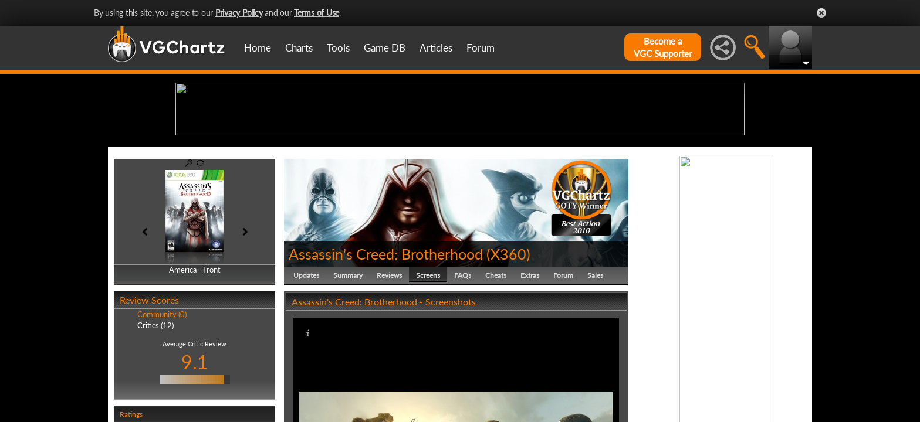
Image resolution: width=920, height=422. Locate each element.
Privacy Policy (239, 13)
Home (257, 48)
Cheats (495, 366)
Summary (348, 366)
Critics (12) (155, 416)
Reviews (389, 366)
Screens (428, 366)
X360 (508, 344)
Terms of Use (316, 13)
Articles (436, 48)
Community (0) (162, 405)
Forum (480, 48)
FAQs (462, 366)
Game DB (384, 48)
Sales (595, 366)
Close (821, 13)
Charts (299, 48)
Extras (529, 366)
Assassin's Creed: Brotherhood (386, 344)
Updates (306, 366)
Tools (338, 48)
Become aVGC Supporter (663, 47)
